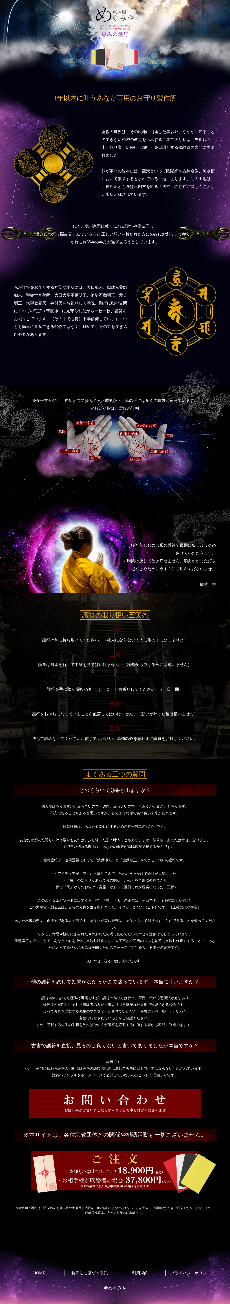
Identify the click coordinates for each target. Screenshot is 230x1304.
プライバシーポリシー (190, 1273)
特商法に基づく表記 (89, 1273)
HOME (39, 1273)
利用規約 (140, 1273)
